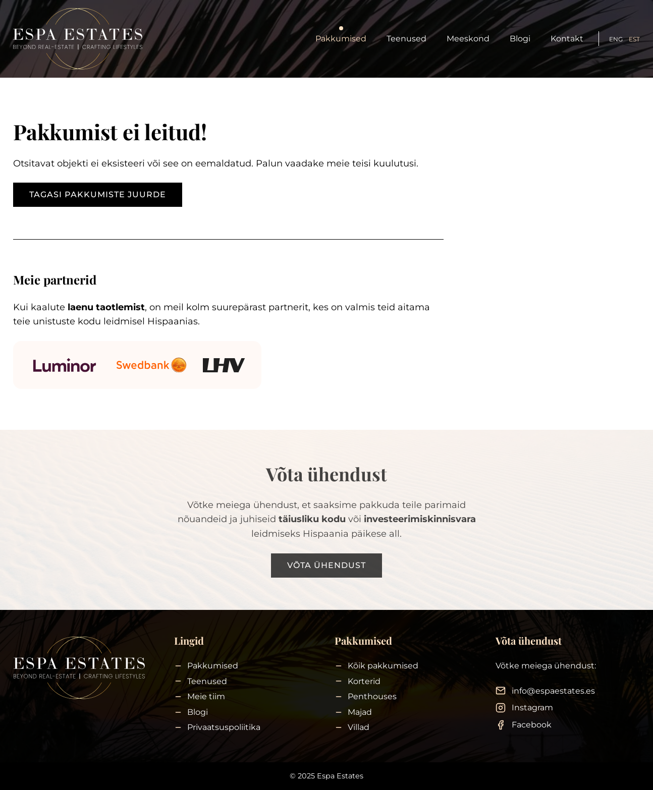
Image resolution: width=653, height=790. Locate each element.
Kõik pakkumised (383, 665)
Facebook (532, 724)
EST (634, 39)
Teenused (406, 38)
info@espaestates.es (553, 691)
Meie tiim (206, 696)
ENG (616, 39)
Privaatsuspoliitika (223, 727)
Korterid (364, 681)
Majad (360, 712)
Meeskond (468, 38)
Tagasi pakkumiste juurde (97, 194)
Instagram (532, 707)
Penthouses (372, 696)
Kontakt (567, 38)
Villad (358, 727)
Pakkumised (340, 38)
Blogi (520, 38)
